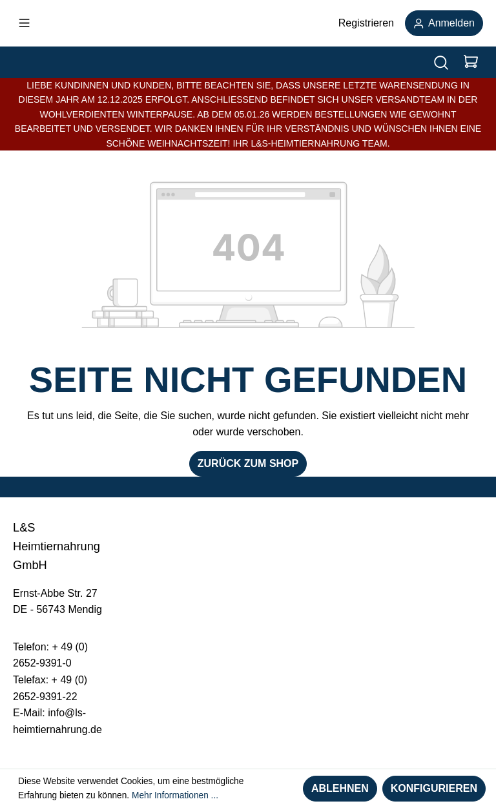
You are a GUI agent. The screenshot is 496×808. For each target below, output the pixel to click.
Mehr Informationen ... (175, 795)
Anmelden (444, 22)
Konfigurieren (434, 788)
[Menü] (24, 23)
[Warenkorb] (471, 62)
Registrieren (366, 22)
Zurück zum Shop (248, 463)
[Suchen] (441, 62)
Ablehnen (340, 788)
